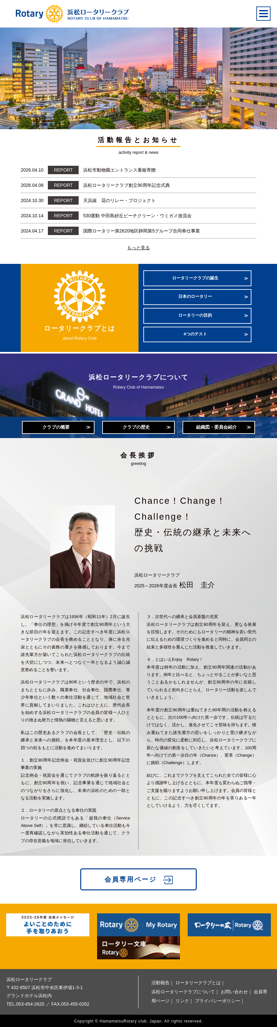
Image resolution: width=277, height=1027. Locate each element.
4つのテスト (195, 332)
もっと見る (138, 247)
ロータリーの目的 (195, 314)
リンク (182, 999)
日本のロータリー (195, 296)
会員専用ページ (130, 878)
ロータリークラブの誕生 (195, 278)
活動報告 (160, 981)
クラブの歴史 (136, 424)
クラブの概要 (56, 424)
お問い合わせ (234, 990)
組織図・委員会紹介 (216, 424)
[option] (138, 74)
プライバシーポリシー (217, 999)
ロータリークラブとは (198, 981)
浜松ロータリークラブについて (183, 990)
